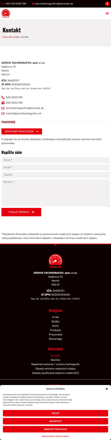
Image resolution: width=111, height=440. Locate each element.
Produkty (55, 330)
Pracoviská (55, 334)
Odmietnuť (55, 421)
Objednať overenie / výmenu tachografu (55, 364)
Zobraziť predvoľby (55, 429)
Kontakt (55, 355)
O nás (55, 317)
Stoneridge (55, 338)
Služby (55, 321)
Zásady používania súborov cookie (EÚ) (55, 373)
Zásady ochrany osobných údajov (55, 436)
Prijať (55, 413)
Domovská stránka (11, 37)
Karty (55, 325)
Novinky (55, 360)
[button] (106, 388)
